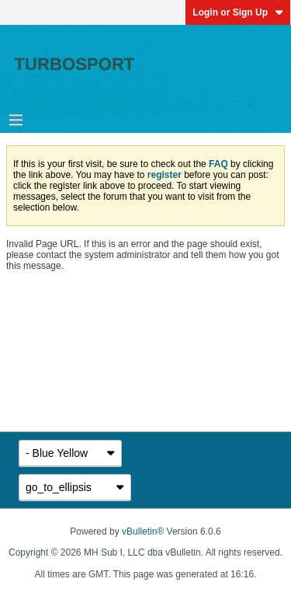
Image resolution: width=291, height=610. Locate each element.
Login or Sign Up (237, 12)
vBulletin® (143, 531)
